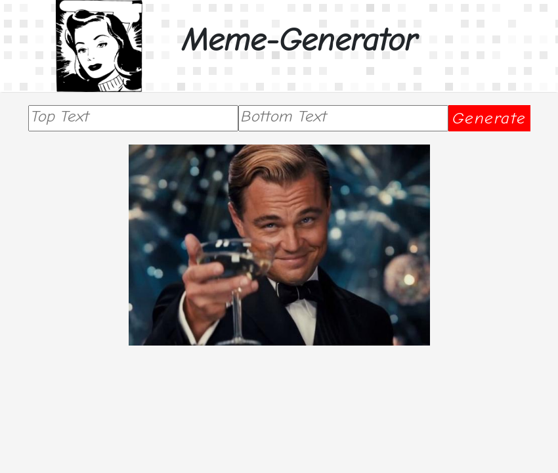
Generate (489, 117)
